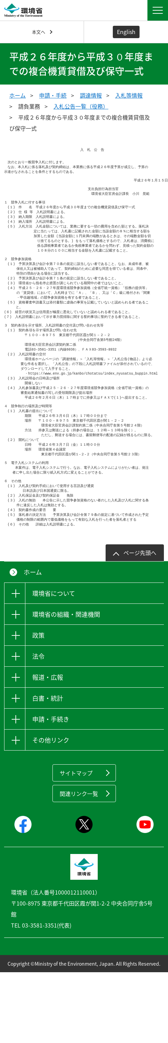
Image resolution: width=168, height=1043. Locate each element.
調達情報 (91, 95)
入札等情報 (129, 95)
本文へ (38, 32)
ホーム (17, 95)
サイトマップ (76, 809)
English (126, 31)
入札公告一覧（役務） (80, 106)
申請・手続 (53, 95)
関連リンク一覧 (79, 829)
